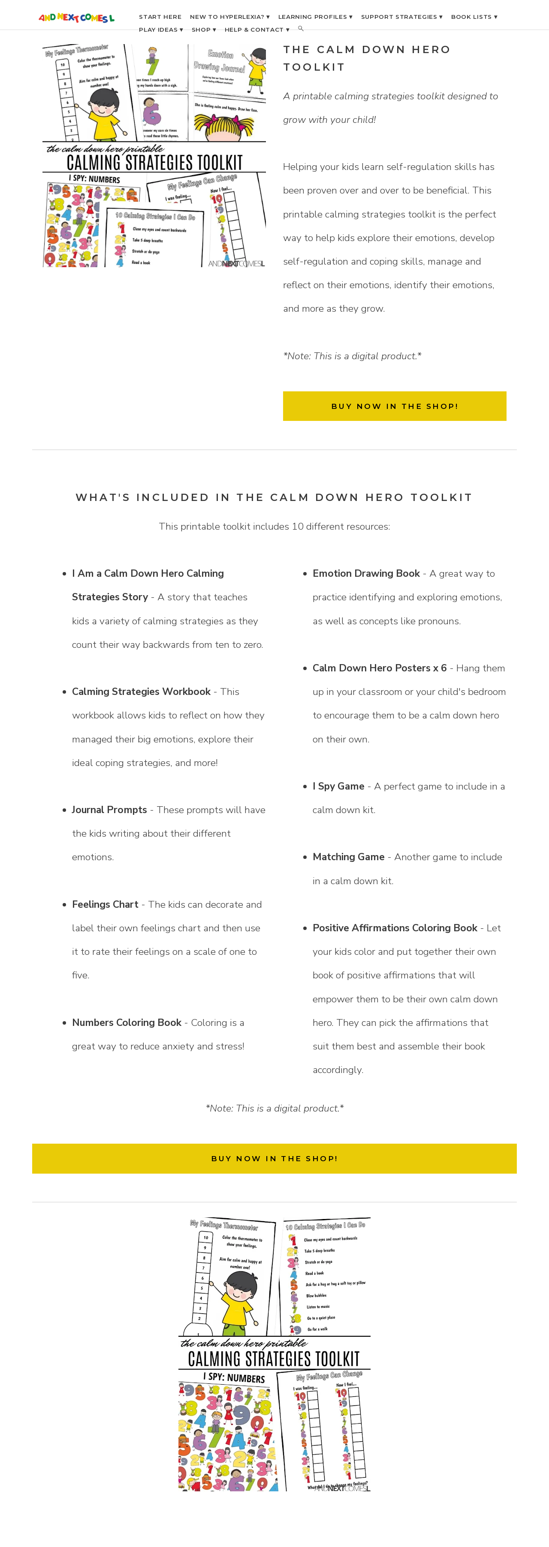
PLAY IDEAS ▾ (161, 29)
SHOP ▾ (204, 29)
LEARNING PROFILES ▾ (315, 16)
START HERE (160, 16)
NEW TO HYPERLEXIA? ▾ (230, 16)
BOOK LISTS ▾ (474, 16)
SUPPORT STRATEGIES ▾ (402, 16)
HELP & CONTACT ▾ (257, 29)
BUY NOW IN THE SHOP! (395, 406)
